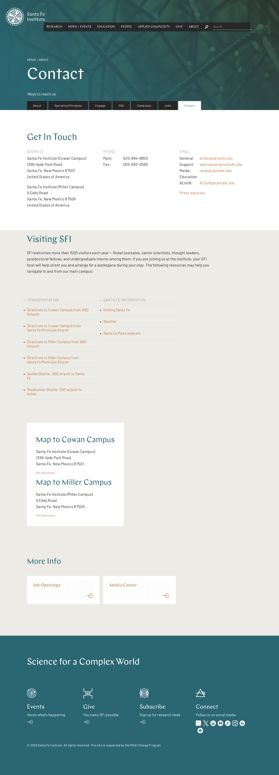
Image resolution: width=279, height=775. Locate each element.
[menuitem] (37, 105)
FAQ (121, 105)
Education (147, 16)
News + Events (120, 16)
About (234, 16)
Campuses (144, 105)
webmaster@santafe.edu (221, 164)
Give (220, 16)
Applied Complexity (194, 16)
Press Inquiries (192, 192)
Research (95, 16)
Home (31, 60)
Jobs (167, 105)
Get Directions (45, 472)
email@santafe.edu (216, 158)
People (167, 16)
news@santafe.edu (216, 170)
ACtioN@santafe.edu (217, 182)
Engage (100, 105)
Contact (189, 105)
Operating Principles (68, 105)
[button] (95, 16)
